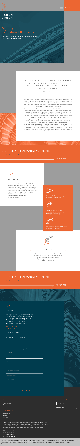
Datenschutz (6, 405)
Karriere (5, 417)
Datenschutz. (5, 444)
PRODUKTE (61, 159)
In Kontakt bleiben (62, 400)
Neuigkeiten (6, 413)
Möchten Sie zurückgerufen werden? (16, 366)
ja (31, 366)
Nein (40, 366)
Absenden (26, 390)
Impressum (6, 407)
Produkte (5, 415)
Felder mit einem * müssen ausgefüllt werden (18, 349)
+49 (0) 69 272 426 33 (14, 332)
